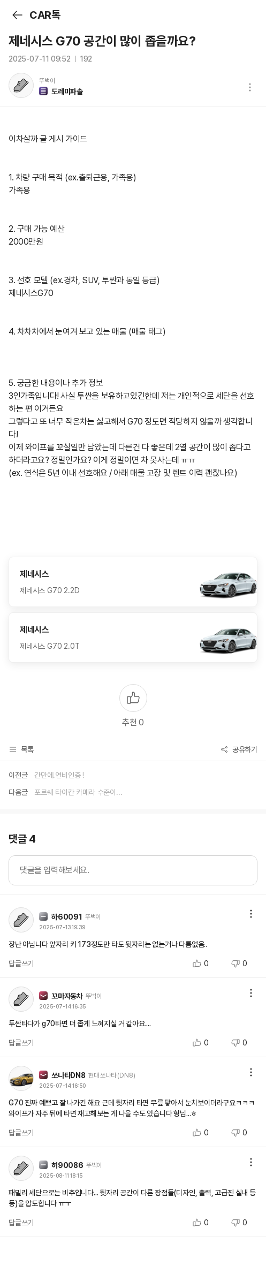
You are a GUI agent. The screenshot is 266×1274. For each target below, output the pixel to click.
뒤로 (16, 15)
